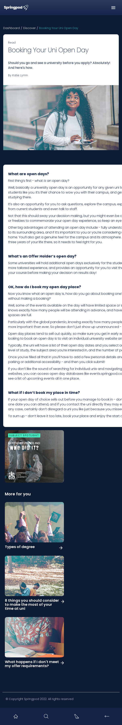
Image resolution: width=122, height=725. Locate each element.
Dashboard (11, 28)
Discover (29, 28)
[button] (113, 7)
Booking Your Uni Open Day (58, 28)
